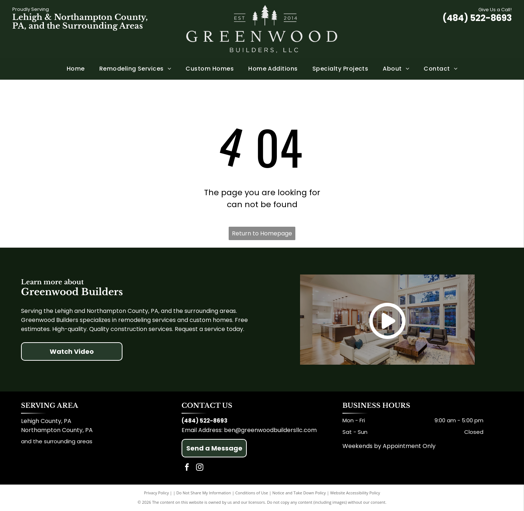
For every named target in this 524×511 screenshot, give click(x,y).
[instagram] (199, 468)
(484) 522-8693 (477, 18)
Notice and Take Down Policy (299, 492)
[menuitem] (75, 69)
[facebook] (187, 468)
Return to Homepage (262, 233)
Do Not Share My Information (203, 492)
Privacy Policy (156, 492)
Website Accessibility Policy (355, 492)
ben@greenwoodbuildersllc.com (270, 430)
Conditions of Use (251, 492)
